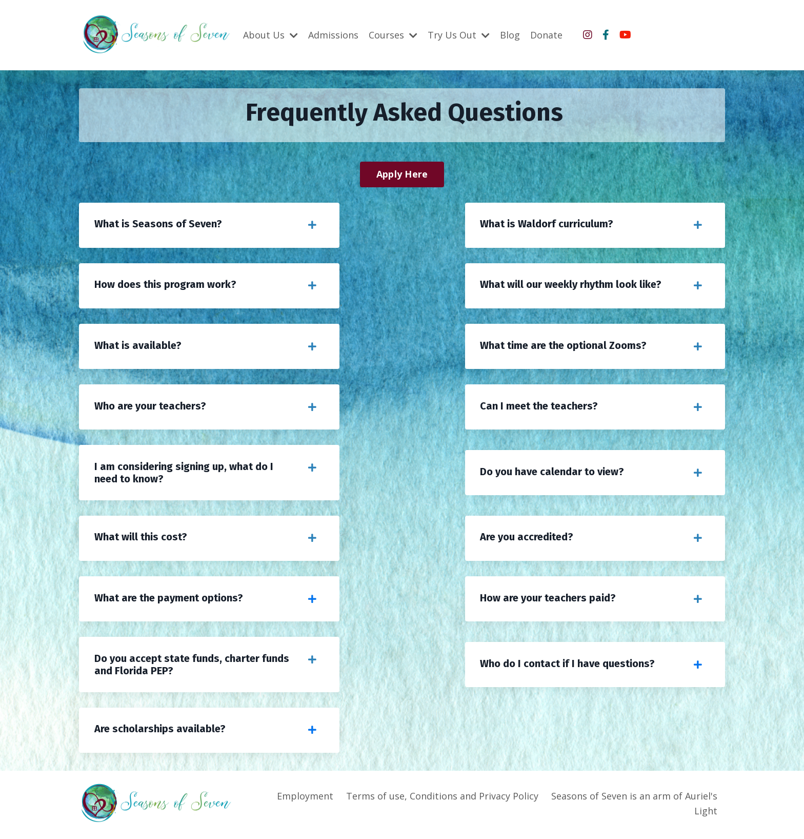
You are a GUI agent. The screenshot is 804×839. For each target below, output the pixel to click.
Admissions (333, 34)
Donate (546, 34)
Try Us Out (459, 34)
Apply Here (402, 174)
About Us (270, 34)
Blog (510, 34)
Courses (393, 34)
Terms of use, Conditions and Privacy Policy (442, 798)
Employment (305, 798)
